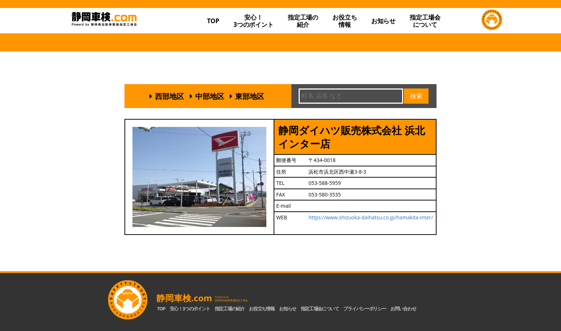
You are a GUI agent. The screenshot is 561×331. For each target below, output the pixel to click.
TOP (213, 21)
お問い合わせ (403, 308)
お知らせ (383, 21)
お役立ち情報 (344, 21)
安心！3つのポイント (253, 21)
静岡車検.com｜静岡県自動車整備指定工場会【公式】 (127, 34)
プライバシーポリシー (364, 308)
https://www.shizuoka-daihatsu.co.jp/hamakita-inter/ (370, 217)
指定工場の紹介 (230, 308)
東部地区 (249, 96)
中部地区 (209, 96)
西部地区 (169, 96)
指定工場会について (425, 21)
